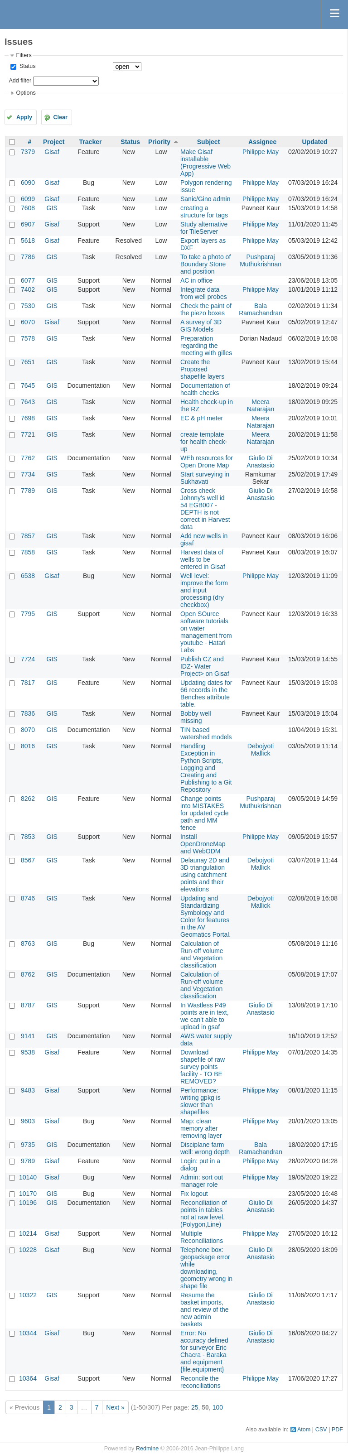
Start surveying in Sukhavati (204, 478)
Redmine (147, 1448)
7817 (28, 682)
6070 (28, 322)
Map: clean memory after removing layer (201, 1128)
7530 (28, 305)
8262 (28, 798)
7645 (28, 385)
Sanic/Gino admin (205, 198)
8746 (28, 898)
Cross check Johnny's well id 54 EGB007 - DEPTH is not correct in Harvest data (205, 508)
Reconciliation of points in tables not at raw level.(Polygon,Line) (203, 1213)
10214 (28, 1233)
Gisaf (51, 151)
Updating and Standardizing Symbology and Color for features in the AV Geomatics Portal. (205, 916)
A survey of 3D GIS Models (201, 325)
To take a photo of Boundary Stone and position (205, 264)
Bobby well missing (195, 717)
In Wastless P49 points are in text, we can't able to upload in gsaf (204, 1015)
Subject (208, 141)
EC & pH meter (201, 418)
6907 (28, 224)
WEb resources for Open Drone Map (206, 461)
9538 (28, 1052)
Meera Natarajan (261, 405)
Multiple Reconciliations (201, 1237)
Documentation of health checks (205, 389)
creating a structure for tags (204, 211)
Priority (159, 141)
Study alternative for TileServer (203, 228)
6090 (28, 182)
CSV (321, 1429)
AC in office (196, 280)
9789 (28, 1161)
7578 (28, 338)
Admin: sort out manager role (201, 1181)
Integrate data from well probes (203, 293)
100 (218, 1407)
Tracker (90, 141)
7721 (28, 434)
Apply (24, 117)
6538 (28, 575)
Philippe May (260, 151)
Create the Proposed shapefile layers (202, 369)
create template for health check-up (203, 442)
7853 (28, 836)
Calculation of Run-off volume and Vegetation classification (201, 954)
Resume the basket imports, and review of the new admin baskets (204, 1309)
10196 (28, 1202)
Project (53, 141)
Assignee (262, 141)
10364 (28, 1378)
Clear (60, 117)
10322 (28, 1295)
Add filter (20, 80)
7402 (28, 289)
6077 (28, 280)
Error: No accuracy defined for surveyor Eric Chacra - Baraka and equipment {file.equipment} (204, 1351)
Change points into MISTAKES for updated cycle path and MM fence (204, 813)
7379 (28, 151)
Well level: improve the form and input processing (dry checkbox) (204, 590)
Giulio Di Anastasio (260, 461)
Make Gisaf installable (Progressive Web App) (205, 162)
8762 (28, 974)
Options (25, 93)
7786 (28, 256)
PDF (337, 1429)
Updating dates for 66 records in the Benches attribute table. (206, 693)
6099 (28, 198)
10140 (28, 1177)
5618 (28, 240)
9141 (28, 1036)
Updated (314, 141)
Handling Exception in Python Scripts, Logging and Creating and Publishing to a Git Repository (206, 767)
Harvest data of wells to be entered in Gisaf (202, 559)
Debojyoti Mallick (260, 749)
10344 (28, 1333)
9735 (28, 1144)
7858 (28, 552)
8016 (28, 746)
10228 (28, 1249)
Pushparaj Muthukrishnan (260, 260)
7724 (28, 659)
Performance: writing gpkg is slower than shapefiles (200, 1101)
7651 (28, 362)
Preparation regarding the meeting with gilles (206, 345)
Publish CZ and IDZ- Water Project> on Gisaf (204, 666)
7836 (28, 713)
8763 (28, 943)
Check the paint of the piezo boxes (206, 309)
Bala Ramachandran (260, 309)
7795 (28, 613)
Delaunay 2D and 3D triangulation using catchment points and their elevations (204, 875)
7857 (28, 535)
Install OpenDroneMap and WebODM (203, 844)
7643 (28, 401)
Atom (303, 1429)
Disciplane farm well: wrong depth (205, 1148)
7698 (28, 418)
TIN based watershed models (206, 733)
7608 (28, 208)
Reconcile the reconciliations (200, 1382)
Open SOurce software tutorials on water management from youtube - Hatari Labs (206, 632)
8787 (28, 1005)
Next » (115, 1407)
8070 (28, 729)
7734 (28, 474)
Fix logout (194, 1193)
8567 (28, 860)
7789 (28, 490)
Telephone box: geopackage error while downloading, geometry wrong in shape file (206, 1268)
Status (26, 66)
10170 (28, 1193)
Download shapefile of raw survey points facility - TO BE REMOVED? (202, 1067)
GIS (52, 208)
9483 (28, 1090)
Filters (23, 55)
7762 (28, 458)
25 (194, 1407)
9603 (28, 1121)
